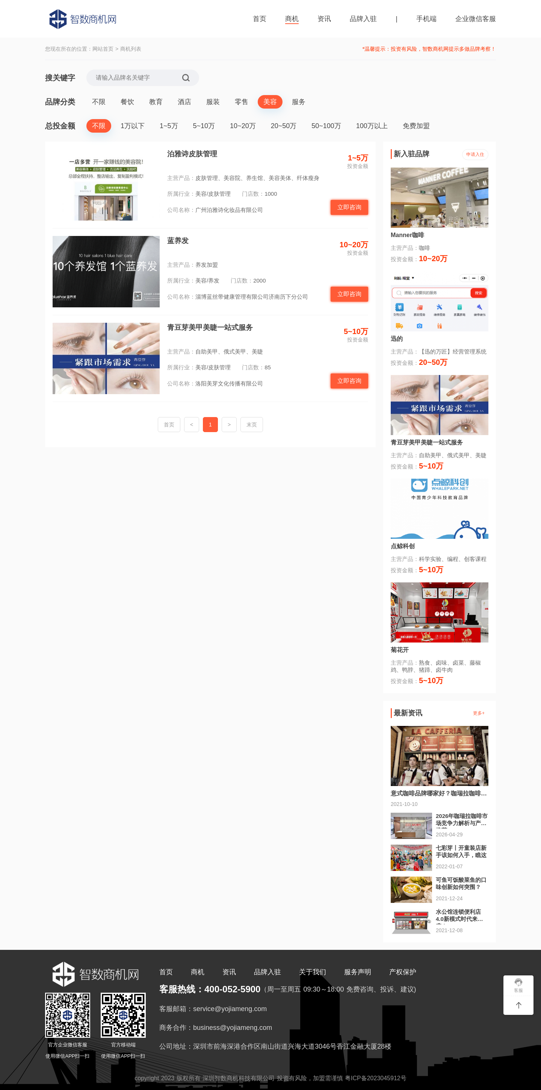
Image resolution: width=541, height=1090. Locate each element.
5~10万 (204, 126)
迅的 (397, 339)
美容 (270, 102)
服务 (298, 102)
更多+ (479, 713)
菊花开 (400, 650)
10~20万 (243, 126)
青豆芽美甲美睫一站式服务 (210, 327)
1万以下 (133, 126)
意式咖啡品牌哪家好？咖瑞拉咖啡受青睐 (445, 793)
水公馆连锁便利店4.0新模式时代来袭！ (458, 919)
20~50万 (284, 126)
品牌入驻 (363, 19)
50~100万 (326, 126)
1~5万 (169, 126)
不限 (99, 102)
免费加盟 (416, 126)
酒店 (184, 102)
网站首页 (102, 49)
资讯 (324, 19)
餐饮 (127, 102)
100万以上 (372, 126)
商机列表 (130, 49)
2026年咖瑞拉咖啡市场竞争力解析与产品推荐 (462, 823)
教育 (156, 102)
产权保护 (402, 972)
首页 (259, 19)
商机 (292, 19)
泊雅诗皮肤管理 (192, 154)
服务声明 (357, 972)
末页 (251, 425)
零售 (241, 102)
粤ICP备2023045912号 (376, 1078)
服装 (213, 102)
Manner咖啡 (407, 235)
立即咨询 (349, 207)
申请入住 (475, 154)
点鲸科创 (403, 546)
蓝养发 (178, 241)
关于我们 (312, 972)
